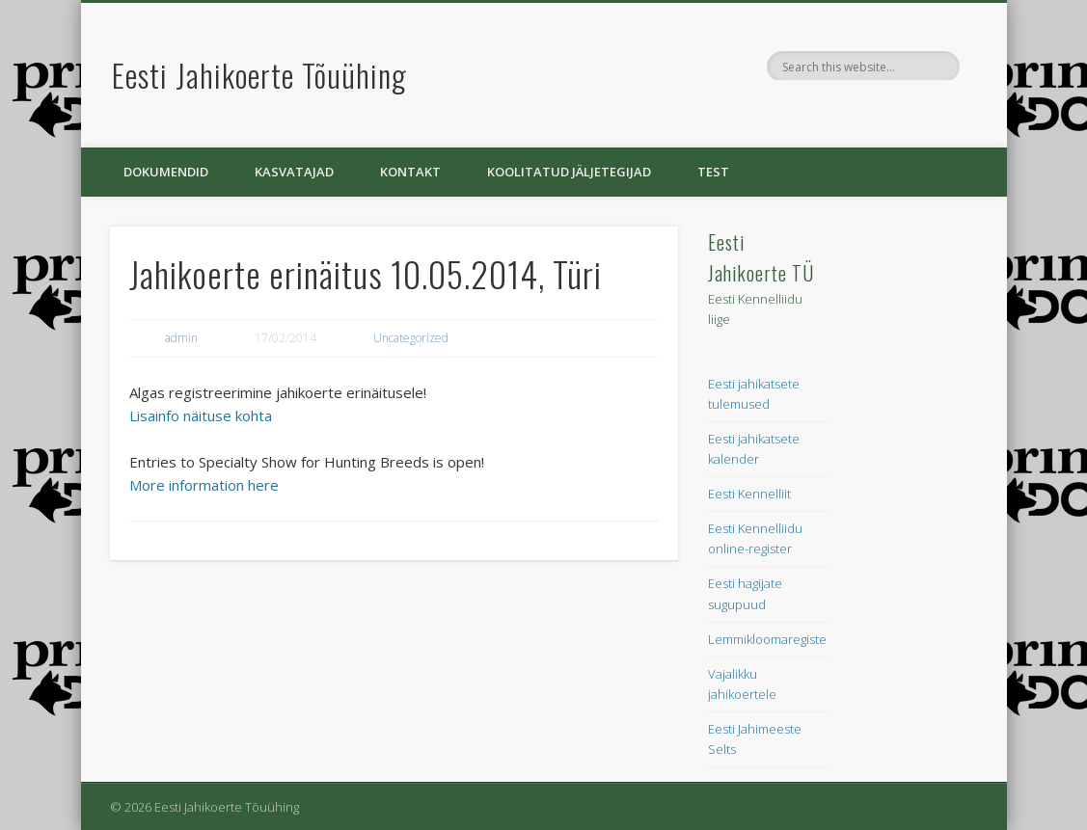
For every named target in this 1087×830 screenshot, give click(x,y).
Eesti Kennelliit (749, 493)
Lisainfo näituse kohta (200, 415)
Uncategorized (410, 338)
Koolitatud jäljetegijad (569, 171)
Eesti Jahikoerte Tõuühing (259, 74)
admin (181, 338)
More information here (204, 485)
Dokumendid (165, 171)
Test (713, 171)
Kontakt (410, 171)
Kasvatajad (294, 171)
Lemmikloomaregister (769, 639)
